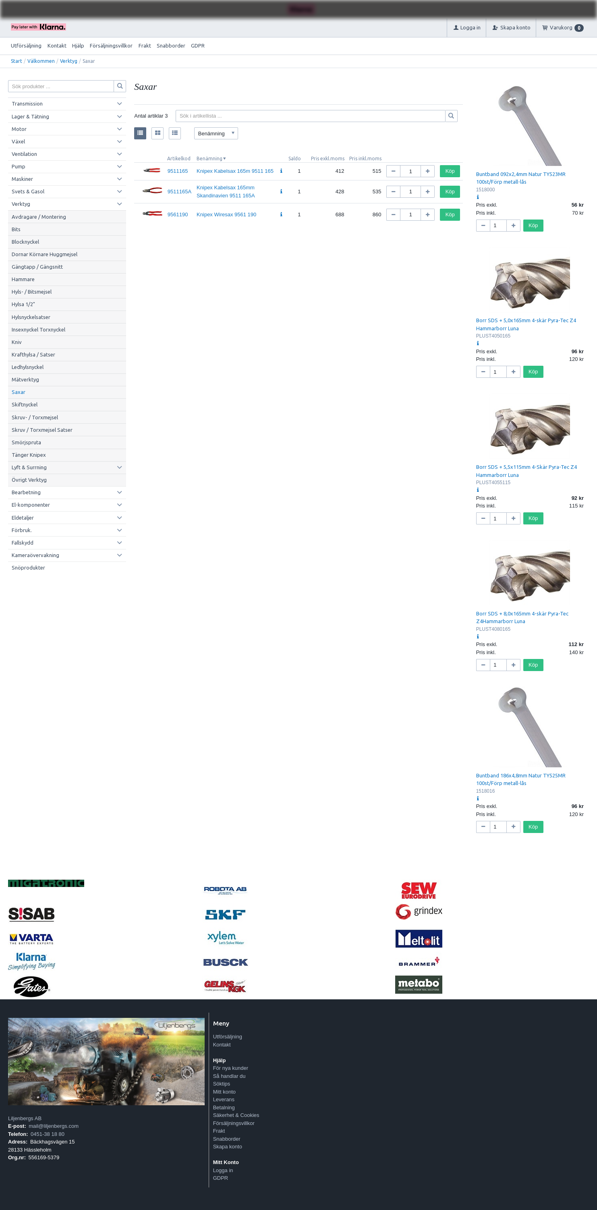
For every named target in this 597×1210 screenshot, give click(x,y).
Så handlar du (229, 1076)
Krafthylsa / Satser (33, 354)
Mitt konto (224, 1092)
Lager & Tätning (30, 116)
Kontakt (57, 45)
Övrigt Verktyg (29, 480)
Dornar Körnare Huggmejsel (44, 254)
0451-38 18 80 (47, 1134)
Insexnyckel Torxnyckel (38, 329)
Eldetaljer (23, 517)
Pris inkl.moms (365, 158)
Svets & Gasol (28, 191)
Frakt (145, 45)
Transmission (27, 103)
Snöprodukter (28, 567)
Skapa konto (227, 1147)
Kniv (17, 342)
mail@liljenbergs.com (54, 1126)
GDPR (198, 45)
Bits (16, 229)
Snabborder (171, 45)
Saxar (18, 392)
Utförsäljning (26, 45)
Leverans (223, 1099)
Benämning (209, 158)
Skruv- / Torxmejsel (35, 417)
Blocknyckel (25, 241)
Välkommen (41, 61)
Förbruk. (22, 530)
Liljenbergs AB (24, 1118)
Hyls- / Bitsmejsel (32, 291)
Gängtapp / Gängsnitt (37, 266)
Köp (450, 171)
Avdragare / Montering (39, 217)
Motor (19, 129)
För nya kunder (230, 1068)
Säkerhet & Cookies (236, 1115)
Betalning (224, 1107)
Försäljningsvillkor (111, 45)
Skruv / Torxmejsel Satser (42, 430)
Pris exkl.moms (327, 158)
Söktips (221, 1084)
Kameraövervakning (35, 555)
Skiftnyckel (24, 404)
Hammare (23, 279)
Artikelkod (179, 158)
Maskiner (22, 179)
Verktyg (68, 61)
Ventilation (24, 154)
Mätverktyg (25, 379)
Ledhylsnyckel (28, 367)
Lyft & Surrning (29, 467)
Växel (18, 141)
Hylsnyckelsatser (31, 317)
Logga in (223, 1170)
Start (16, 61)
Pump (18, 166)
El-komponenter (31, 505)
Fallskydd (22, 542)
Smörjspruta (26, 442)
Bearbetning (26, 492)
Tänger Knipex (29, 455)
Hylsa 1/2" (23, 304)
